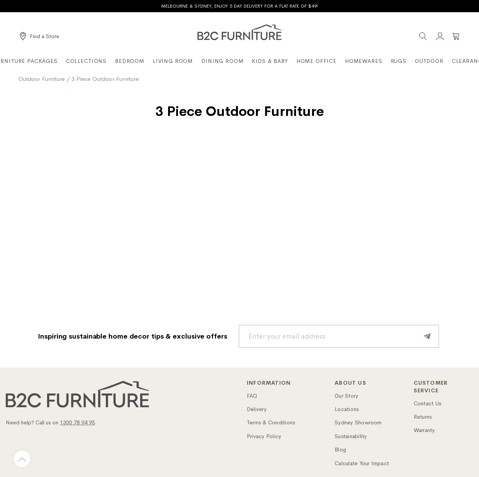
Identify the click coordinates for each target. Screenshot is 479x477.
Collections (86, 61)
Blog (340, 449)
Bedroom (129, 61)
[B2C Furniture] (239, 32)
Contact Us (427, 403)
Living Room (173, 61)
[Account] (440, 36)
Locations (347, 409)
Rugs (398, 61)
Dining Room (222, 61)
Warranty (424, 430)
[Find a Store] (39, 36)
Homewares (363, 61)
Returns (423, 416)
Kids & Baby (270, 61)
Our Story (346, 395)
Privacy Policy (264, 436)
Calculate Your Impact (362, 463)
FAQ (252, 395)
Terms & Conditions (271, 422)
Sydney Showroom (358, 422)
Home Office (316, 61)
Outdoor (429, 61)
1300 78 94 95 (77, 422)
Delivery (257, 409)
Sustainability (351, 436)
